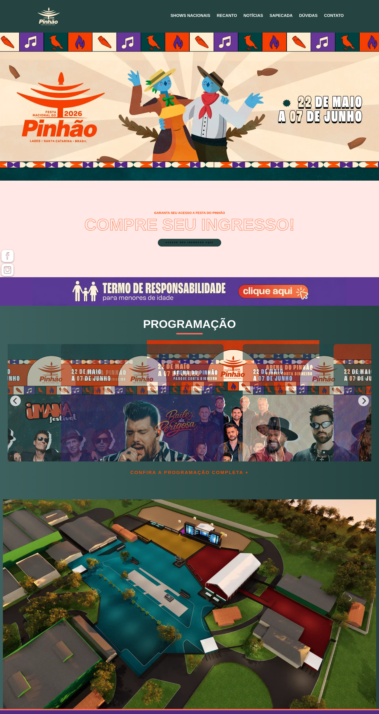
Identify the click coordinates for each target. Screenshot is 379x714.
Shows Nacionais (152, 16)
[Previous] (15, 401)
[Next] (363, 401)
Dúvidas (298, 16)
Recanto (196, 16)
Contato (330, 16)
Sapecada (263, 16)
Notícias (229, 16)
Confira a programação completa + (189, 472)
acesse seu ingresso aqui (189, 245)
